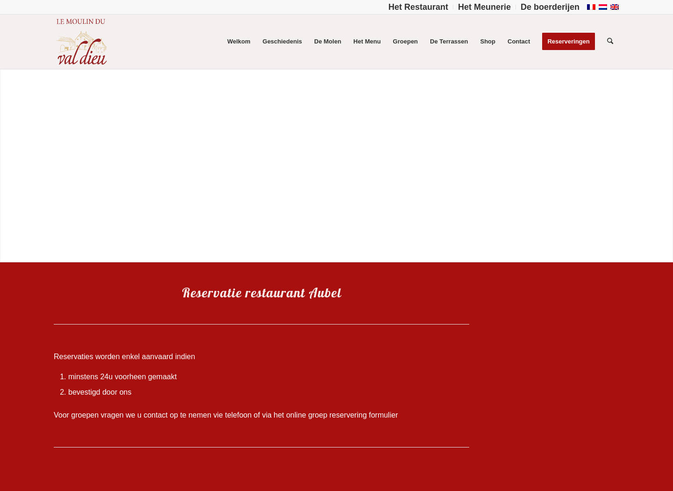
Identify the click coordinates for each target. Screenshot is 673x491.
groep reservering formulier (353, 415)
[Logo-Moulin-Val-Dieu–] (81, 41)
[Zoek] (610, 41)
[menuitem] (418, 7)
